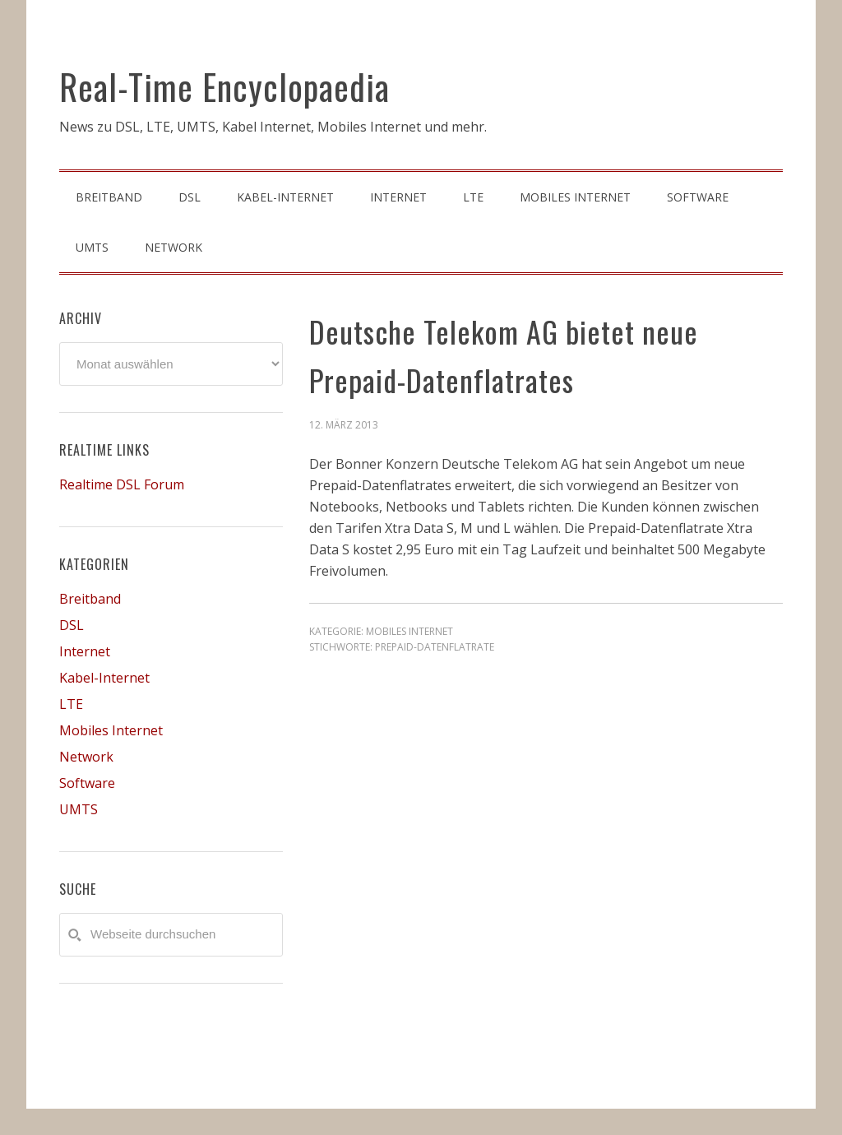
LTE (71, 704)
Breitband (90, 599)
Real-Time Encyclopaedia (224, 86)
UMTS (78, 809)
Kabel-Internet (104, 678)
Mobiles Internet (409, 631)
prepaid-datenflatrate (434, 647)
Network (86, 757)
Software (87, 783)
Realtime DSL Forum (121, 484)
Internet (84, 651)
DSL (71, 625)
